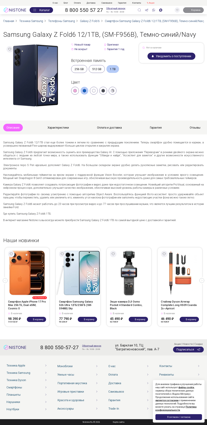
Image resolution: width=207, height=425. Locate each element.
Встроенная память (88, 60)
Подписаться (188, 349)
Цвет (75, 82)
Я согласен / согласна (178, 417)
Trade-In (113, 408)
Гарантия (122, 3)
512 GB (96, 69)
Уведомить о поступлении (171, 56)
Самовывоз (106, 3)
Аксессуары (65, 408)
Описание (13, 127)
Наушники (13, 402)
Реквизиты (166, 374)
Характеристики (58, 127)
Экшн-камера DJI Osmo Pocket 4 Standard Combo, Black (126, 305)
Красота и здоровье (70, 400)
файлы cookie (186, 387)
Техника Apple (15, 365)
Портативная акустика (72, 383)
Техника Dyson (16, 380)
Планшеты (13, 394)
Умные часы (65, 374)
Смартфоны (14, 387)
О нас (55, 3)
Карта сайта (118, 422)
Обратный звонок (115, 8)
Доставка (91, 3)
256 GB (79, 69)
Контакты (136, 3)
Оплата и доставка (109, 127)
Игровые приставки (70, 391)
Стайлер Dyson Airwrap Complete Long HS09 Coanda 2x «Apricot (179, 305)
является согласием (167, 400)
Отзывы (195, 127)
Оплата (77, 3)
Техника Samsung (18, 372)
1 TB (113, 69)
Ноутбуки (12, 409)
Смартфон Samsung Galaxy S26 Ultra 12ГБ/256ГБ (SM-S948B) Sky (76, 305)
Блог (66, 3)
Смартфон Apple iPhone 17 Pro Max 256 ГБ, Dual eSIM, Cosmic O (27, 305)
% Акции (150, 3)
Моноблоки (65, 366)
